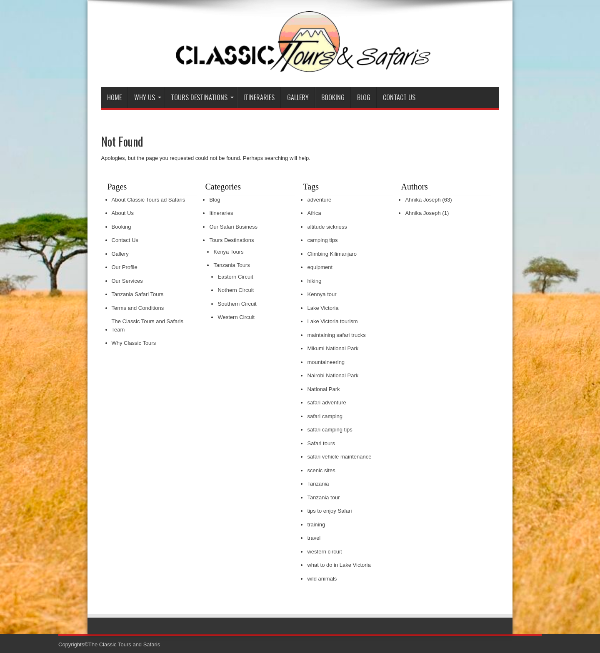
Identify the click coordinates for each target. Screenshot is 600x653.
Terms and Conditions (138, 308)
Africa (314, 213)
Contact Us (399, 97)
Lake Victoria (322, 308)
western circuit (324, 551)
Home (114, 97)
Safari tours (321, 443)
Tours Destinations (202, 97)
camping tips (322, 240)
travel (313, 538)
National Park (323, 389)
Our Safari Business (233, 227)
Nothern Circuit (236, 290)
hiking (314, 281)
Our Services (127, 281)
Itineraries (259, 97)
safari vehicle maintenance (339, 457)
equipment (319, 267)
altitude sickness (327, 227)
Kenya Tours (228, 252)
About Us (123, 213)
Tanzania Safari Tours (138, 294)
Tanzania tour (323, 497)
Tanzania (318, 484)
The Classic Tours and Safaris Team (147, 325)
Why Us (147, 97)
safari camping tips (329, 429)
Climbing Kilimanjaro (332, 254)
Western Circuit (236, 317)
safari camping (324, 416)
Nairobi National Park (332, 375)
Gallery (298, 97)
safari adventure (326, 402)
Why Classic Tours (134, 343)
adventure (319, 200)
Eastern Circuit (235, 277)
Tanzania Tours (231, 265)
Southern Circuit (237, 304)
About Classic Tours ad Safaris (148, 200)
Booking (333, 97)
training (316, 524)
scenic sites (321, 470)
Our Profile (125, 267)
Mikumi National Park (332, 348)
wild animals (322, 579)
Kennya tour (321, 294)
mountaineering (326, 362)
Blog (363, 97)
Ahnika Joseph (422, 200)
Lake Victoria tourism (332, 321)
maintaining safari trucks (336, 335)
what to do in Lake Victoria (338, 565)
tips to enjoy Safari (329, 511)
